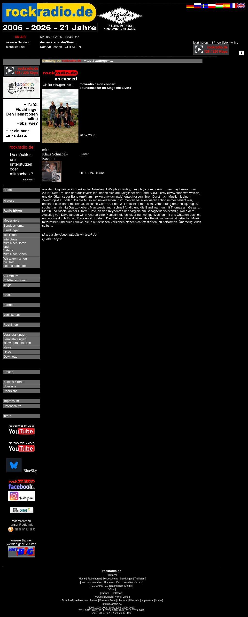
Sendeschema (110, 578)
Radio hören (94, 578)
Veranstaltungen (104, 596)
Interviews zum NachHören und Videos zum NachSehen (112, 582)
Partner (105, 593)
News (118, 596)
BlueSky (21, 471)
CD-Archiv (97, 586)
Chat (111, 589)
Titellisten (139, 578)
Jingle (128, 586)
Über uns (122, 600)
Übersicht (134, 600)
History (112, 575)
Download (67, 600)
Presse (93, 600)
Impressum (147, 600)
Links (125, 596)
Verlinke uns (81, 600)
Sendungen (126, 578)
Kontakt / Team (107, 600)
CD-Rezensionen (114, 586)
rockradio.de (111, 571)
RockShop (116, 593)
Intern (158, 600)
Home (82, 578)
